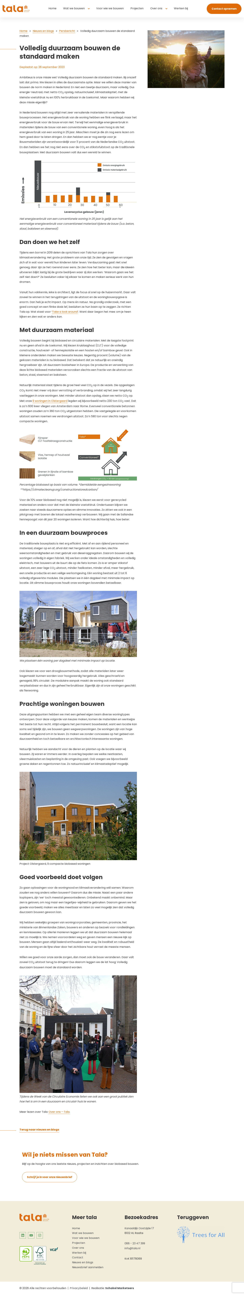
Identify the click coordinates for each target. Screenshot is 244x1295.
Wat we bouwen (74, 8)
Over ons (156, 8)
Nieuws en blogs (43, 31)
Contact (77, 1257)
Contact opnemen (224, 9)
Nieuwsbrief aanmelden (87, 1267)
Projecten (137, 8)
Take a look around (65, 312)
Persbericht (67, 31)
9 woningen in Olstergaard (50, 401)
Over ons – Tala (59, 1112)
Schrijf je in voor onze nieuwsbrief (49, 1177)
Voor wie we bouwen (110, 8)
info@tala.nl (132, 1248)
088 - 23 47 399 (135, 1243)
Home (52, 8)
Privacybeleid (79, 1288)
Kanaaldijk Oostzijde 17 (139, 1228)
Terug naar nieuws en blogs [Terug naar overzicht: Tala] (39, 1130)
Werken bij (181, 8)
